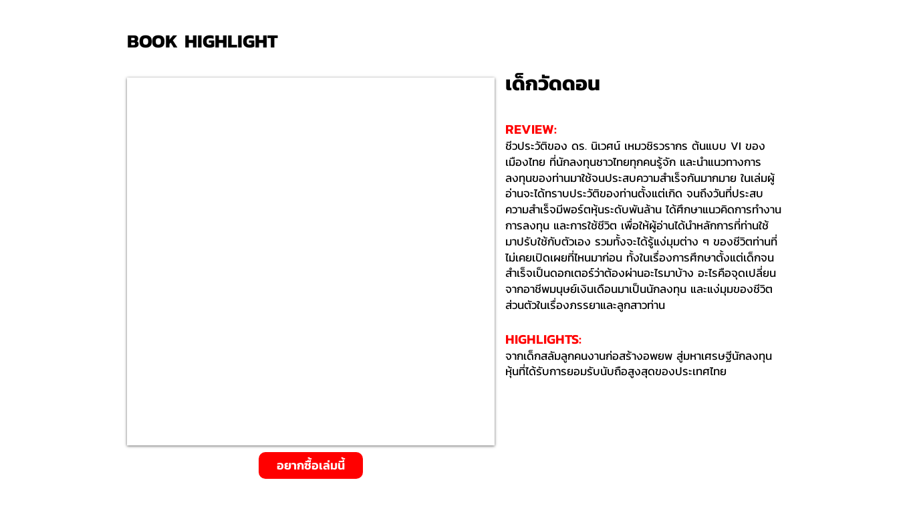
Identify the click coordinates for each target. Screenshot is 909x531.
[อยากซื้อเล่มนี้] (311, 465)
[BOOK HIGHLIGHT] (207, 41)
